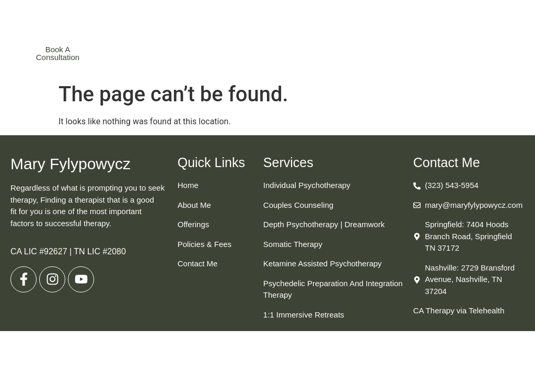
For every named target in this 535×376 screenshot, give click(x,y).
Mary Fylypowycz (70, 163)
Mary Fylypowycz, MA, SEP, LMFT (267, 22)
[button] (407, 53)
